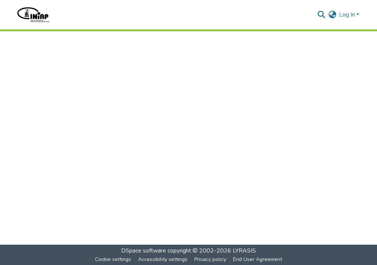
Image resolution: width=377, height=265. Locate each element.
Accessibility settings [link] (162, 259)
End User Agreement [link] (257, 259)
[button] (33, 14)
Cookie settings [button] (113, 259)
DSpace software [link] (143, 251)
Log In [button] (347, 15)
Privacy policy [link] (210, 259)
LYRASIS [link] (244, 251)
